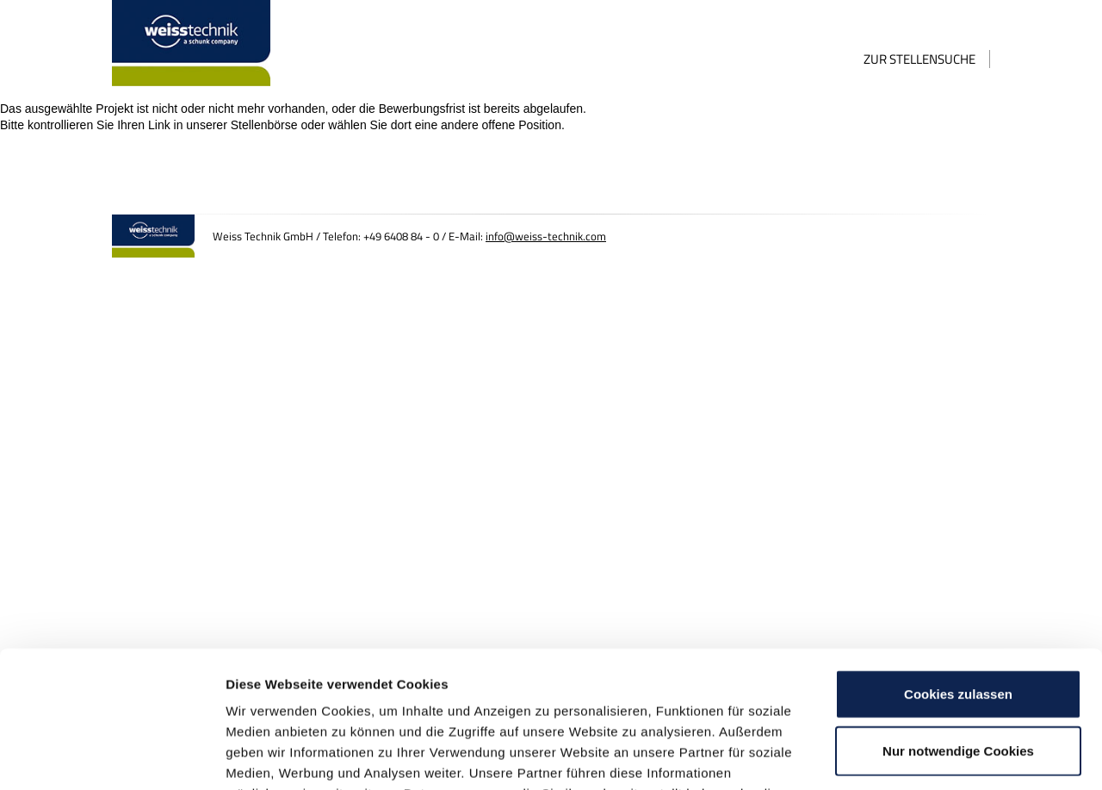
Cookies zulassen (958, 565)
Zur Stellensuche (919, 59)
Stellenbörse (264, 125)
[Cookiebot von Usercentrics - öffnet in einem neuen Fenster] (111, 756)
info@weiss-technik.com (546, 236)
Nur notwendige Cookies (958, 622)
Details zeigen (915, 756)
